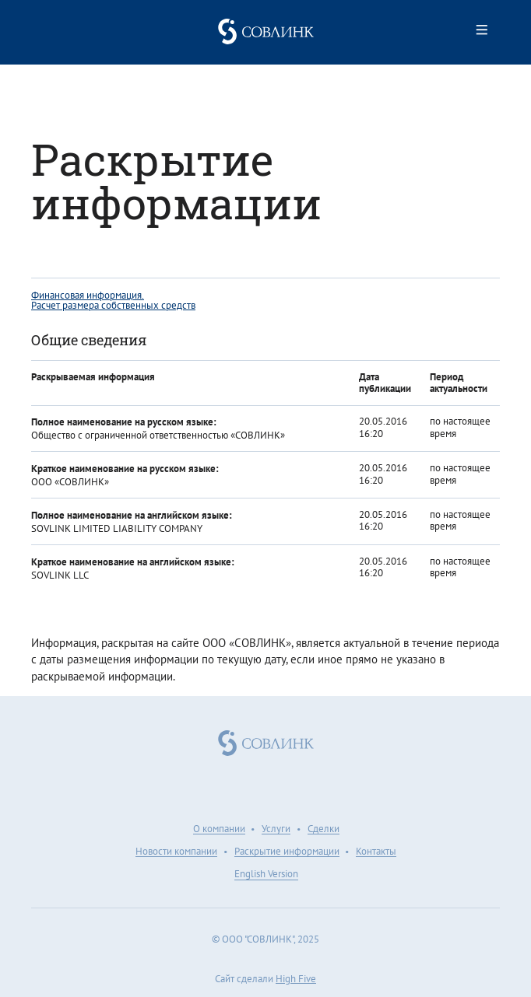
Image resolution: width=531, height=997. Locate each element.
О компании (219, 829)
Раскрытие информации (286, 852)
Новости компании (176, 852)
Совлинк (265, 31)
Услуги (276, 829)
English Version (266, 874)
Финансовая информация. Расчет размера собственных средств (113, 300)
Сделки (323, 829)
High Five (296, 978)
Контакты (376, 852)
